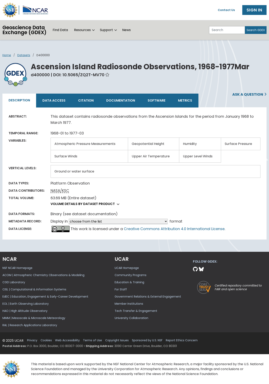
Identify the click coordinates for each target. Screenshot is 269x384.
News (126, 30)
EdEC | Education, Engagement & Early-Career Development (45, 296)
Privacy (32, 340)
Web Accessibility (67, 340)
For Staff (121, 289)
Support (106, 30)
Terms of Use (92, 340)
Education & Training (129, 282)
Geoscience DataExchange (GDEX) (24, 30)
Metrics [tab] (185, 100)
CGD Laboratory (13, 282)
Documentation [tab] (120, 100)
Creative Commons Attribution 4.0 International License (174, 228)
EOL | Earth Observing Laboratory (25, 304)
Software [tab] (156, 100)
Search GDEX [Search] (256, 30)
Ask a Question (247, 94)
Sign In (254, 10)
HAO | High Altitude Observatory (25, 311)
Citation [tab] (86, 100)
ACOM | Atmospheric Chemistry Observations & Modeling (43, 275)
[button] (93, 30)
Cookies (46, 340)
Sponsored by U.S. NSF (147, 340)
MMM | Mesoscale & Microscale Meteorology (33, 318)
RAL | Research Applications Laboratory (29, 325)
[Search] (227, 30)
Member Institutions (129, 304)
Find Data (60, 30)
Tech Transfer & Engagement (136, 311)
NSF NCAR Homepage (17, 268)
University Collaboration (131, 318)
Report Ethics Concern (182, 340)
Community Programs (130, 275)
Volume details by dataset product (86, 204)
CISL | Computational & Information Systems (34, 289)
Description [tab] (19, 100)
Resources (82, 30)
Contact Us (226, 10)
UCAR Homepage (127, 268)
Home (6, 55)
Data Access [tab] (53, 100)
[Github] (196, 269)
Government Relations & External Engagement (148, 296)
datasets (23, 55)
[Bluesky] (201, 269)
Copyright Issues (117, 340)
